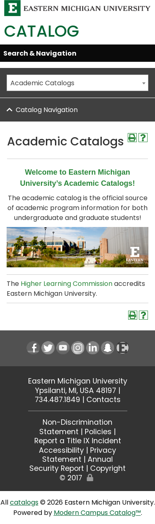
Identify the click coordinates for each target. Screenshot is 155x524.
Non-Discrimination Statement (75, 426)
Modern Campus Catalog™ (97, 512)
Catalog (41, 31)
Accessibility (61, 450)
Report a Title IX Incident (77, 441)
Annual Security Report (71, 463)
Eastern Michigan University (77, 381)
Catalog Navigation (47, 110)
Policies (98, 432)
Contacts (103, 400)
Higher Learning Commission (66, 283)
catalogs (24, 502)
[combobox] (77, 83)
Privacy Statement (79, 454)
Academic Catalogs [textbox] (42, 83)
